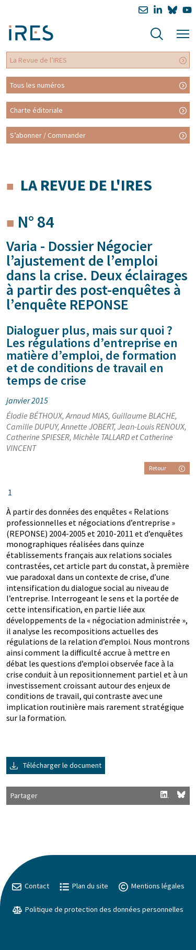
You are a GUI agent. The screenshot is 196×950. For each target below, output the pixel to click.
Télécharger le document (55, 765)
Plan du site (84, 885)
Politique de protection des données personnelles (98, 909)
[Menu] (183, 32)
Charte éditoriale (36, 110)
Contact (30, 885)
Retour (167, 468)
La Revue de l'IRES (86, 185)
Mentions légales (152, 885)
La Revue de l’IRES (38, 60)
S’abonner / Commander (48, 135)
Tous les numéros (37, 85)
